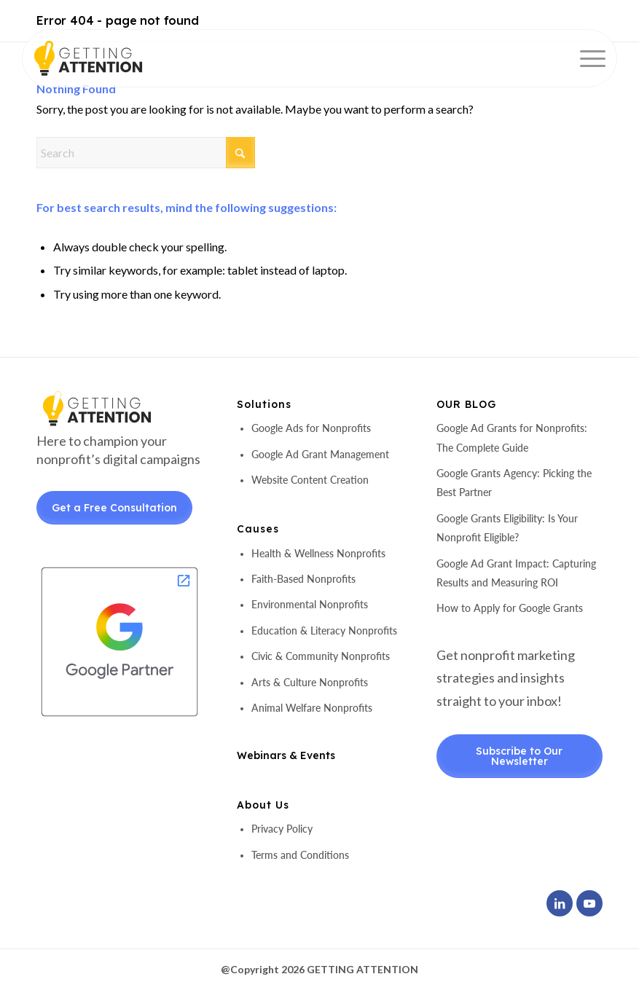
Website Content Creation (310, 480)
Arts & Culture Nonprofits (309, 682)
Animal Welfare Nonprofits (311, 708)
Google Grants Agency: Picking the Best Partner (514, 482)
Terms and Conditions (300, 855)
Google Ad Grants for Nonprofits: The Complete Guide (511, 437)
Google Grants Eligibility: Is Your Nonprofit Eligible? (507, 527)
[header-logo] (113, 58)
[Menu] (585, 58)
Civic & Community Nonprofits (320, 656)
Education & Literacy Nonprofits (324, 630)
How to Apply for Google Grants (509, 608)
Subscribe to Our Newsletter (519, 756)
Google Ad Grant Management (320, 454)
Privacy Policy (282, 828)
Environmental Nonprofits (309, 604)
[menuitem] (585, 58)
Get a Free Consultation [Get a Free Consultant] (114, 507)
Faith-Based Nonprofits (303, 579)
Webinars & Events (286, 755)
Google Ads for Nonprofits (311, 428)
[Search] (145, 152)
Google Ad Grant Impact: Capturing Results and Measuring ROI (516, 573)
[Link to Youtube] (589, 903)
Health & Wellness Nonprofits (318, 553)
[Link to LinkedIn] (559, 903)
